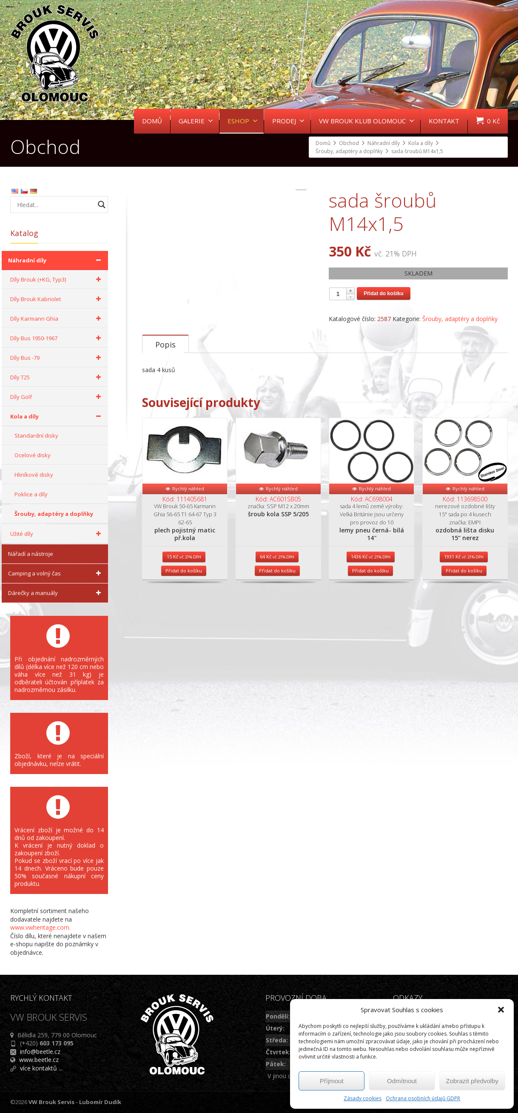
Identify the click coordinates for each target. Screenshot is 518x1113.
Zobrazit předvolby (472, 1081)
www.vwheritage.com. (40, 927)
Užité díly (57, 534)
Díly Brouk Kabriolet (57, 299)
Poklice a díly (31, 494)
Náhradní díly (56, 260)
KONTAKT (444, 121)
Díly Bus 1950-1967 (57, 338)
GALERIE (196, 121)
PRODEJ (288, 121)
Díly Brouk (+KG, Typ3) (57, 279)
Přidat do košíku (383, 293)
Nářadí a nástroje (30, 554)
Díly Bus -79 (57, 358)
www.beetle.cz (39, 1060)
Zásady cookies (362, 1098)
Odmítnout (402, 1081)
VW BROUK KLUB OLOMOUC (366, 121)
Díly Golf (57, 397)
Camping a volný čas (56, 573)
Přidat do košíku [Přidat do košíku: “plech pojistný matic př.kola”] (183, 662)
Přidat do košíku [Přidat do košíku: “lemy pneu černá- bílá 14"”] (370, 662)
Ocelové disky (32, 455)
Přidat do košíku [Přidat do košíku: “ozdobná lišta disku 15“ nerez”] (464, 662)
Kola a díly (57, 416)
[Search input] (55, 205)
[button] (501, 1009)
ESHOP (243, 121)
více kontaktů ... (41, 1068)
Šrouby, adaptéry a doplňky (460, 319)
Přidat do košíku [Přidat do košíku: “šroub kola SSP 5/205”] (277, 662)
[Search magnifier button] (102, 205)
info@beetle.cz (40, 1052)
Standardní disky (36, 435)
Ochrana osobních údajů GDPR (423, 1098)
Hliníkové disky (33, 474)
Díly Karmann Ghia (57, 318)
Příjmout (332, 1081)
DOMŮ (152, 121)
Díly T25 (57, 377)
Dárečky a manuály (56, 593)
